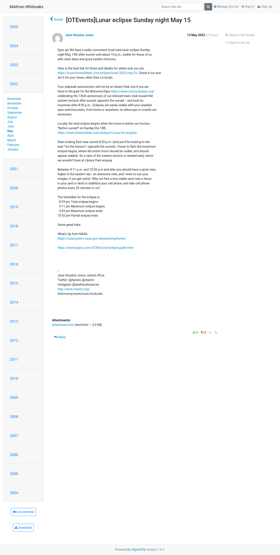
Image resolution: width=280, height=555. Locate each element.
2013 (14, 321)
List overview (23, 512)
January (12, 149)
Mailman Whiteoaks (26, 7)
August (12, 117)
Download (23, 527)
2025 (14, 27)
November (14, 103)
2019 (14, 207)
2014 (14, 302)
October (12, 108)
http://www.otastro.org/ (74, 289)
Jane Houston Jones (79, 35)
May (10, 131)
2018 (14, 226)
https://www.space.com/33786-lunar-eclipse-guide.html (95, 247)
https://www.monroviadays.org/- (133, 91)
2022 (14, 84)
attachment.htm (63, 325)
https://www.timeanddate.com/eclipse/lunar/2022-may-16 (97, 73)
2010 (14, 378)
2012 (14, 340)
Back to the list (237, 42)
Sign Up (264, 6)
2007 (14, 435)
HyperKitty (139, 549)
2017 (14, 245)
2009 (14, 397)
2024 (14, 46)
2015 (14, 283)
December (14, 99)
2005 (14, 474)
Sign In (248, 6)
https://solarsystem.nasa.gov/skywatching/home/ (92, 238)
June (10, 126)
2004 (14, 493)
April (10, 135)
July (10, 122)
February (13, 145)
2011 (14, 359)
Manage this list (226, 6)
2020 (14, 188)
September (14, 112)
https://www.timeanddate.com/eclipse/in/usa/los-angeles (97, 132)
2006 (14, 454)
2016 (14, 264)
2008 (14, 416)
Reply (59, 337)
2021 (14, 169)
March (11, 140)
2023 (14, 65)
